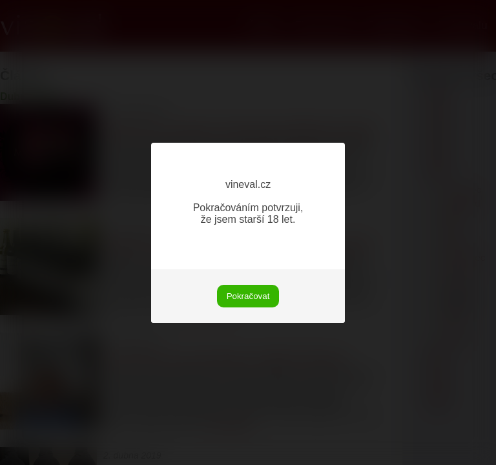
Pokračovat (248, 296)
